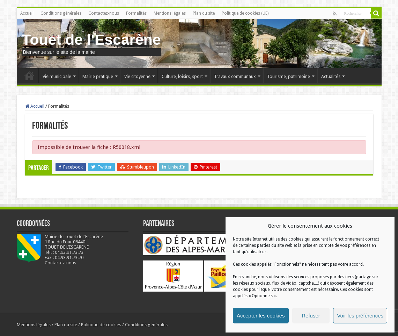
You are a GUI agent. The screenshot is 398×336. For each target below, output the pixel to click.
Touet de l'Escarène (91, 39)
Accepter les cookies (261, 316)
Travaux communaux (235, 76)
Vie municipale (57, 76)
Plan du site (204, 13)
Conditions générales (60, 13)
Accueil (27, 13)
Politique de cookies (101, 324)
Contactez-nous (103, 13)
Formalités (136, 13)
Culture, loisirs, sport (182, 76)
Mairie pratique (97, 76)
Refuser (311, 316)
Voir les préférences (360, 316)
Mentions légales (170, 13)
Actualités (330, 76)
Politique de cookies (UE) (245, 13)
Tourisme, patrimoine (288, 76)
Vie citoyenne (137, 76)
